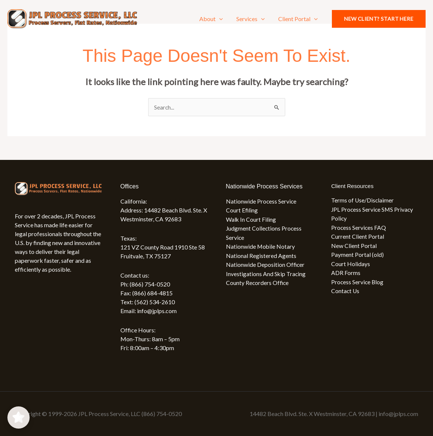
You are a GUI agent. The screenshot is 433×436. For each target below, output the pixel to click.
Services (253, 18)
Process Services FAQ (359, 227)
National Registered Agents (261, 254)
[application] (223, 18)
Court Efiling (242, 210)
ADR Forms (345, 271)
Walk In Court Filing (251, 218)
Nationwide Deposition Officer (265, 263)
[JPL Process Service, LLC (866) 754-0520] (72, 17)
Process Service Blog (357, 280)
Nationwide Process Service (261, 201)
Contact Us (345, 289)
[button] (379, 19)
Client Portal (299, 18)
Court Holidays (350, 262)
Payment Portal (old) (357, 253)
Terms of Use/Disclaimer (362, 200)
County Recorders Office (258, 281)
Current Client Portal (357, 235)
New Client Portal (354, 244)
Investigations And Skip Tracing (266, 272)
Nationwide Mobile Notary (261, 245)
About (215, 18)
